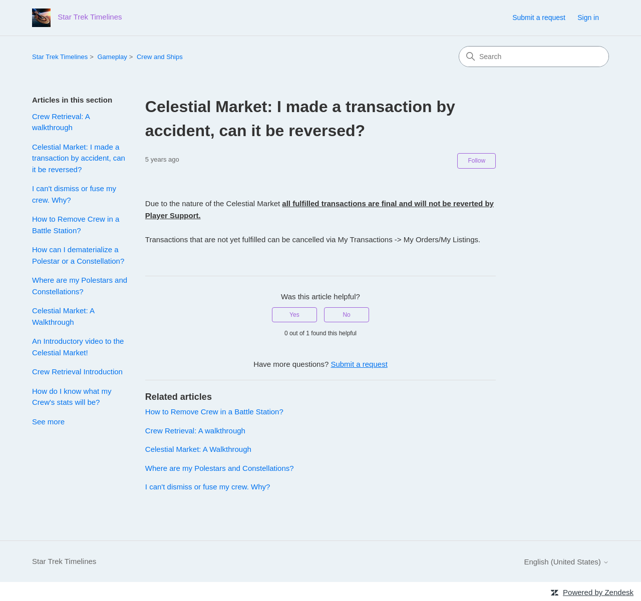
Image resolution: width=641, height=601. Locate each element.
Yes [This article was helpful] (294, 314)
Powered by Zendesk (598, 592)
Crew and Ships (160, 57)
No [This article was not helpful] (346, 314)
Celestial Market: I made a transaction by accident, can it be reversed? (78, 158)
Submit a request (538, 18)
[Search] (533, 57)
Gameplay (112, 57)
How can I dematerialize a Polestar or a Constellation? (78, 255)
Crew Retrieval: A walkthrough (61, 122)
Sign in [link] (588, 18)
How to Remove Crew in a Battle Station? (75, 225)
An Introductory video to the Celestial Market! (78, 347)
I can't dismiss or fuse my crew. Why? (74, 194)
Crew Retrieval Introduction (77, 371)
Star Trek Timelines (60, 57)
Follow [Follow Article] (476, 160)
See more (48, 421)
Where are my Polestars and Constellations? (79, 286)
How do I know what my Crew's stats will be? (71, 397)
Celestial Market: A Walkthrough (63, 316)
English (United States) (566, 561)
